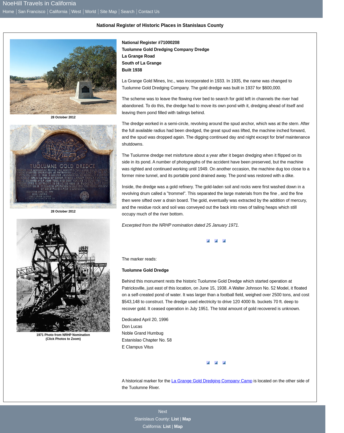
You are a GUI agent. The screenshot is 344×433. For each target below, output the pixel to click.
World (90, 11)
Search (127, 11)
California (58, 11)
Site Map (108, 11)
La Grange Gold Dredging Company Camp (211, 381)
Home (8, 11)
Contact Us (148, 11)
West (76, 11)
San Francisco (31, 11)
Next (162, 411)
